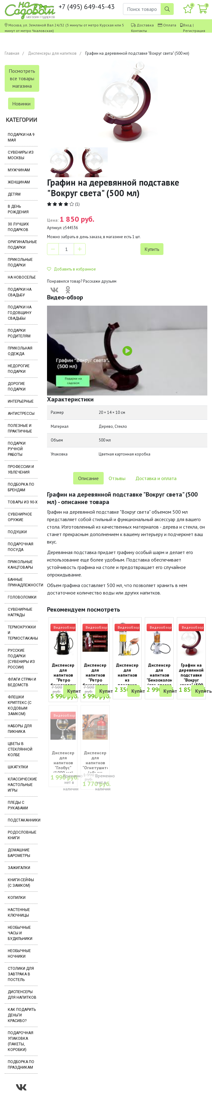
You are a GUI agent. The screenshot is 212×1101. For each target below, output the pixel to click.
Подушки (17, 532)
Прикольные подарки (20, 262)
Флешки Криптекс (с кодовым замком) (19, 705)
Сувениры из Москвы (21, 155)
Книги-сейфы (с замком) (21, 883)
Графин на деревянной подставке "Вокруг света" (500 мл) (191, 677)
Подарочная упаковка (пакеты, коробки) (20, 1041)
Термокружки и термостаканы (23, 633)
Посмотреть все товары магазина (22, 78)
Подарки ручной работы (17, 449)
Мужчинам (19, 170)
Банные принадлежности (23, 582)
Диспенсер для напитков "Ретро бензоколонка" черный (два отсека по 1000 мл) (65, 682)
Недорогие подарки (19, 369)
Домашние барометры (19, 853)
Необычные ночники (19, 954)
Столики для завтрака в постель (21, 974)
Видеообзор (64, 627)
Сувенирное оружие (20, 517)
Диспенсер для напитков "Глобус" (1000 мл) (63, 762)
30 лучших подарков (18, 227)
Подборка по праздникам (21, 1065)
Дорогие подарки (17, 386)
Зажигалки (19, 868)
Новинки (21, 103)
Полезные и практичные (20, 428)
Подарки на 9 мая (21, 137)
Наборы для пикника (20, 729)
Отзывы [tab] (117, 478)
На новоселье (22, 277)
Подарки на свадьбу (19, 292)
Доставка (145, 25)
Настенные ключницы (19, 913)
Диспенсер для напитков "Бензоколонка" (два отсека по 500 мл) (163, 677)
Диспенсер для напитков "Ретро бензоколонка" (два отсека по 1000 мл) (97, 680)
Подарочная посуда (20, 547)
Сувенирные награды (20, 612)
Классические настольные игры (22, 785)
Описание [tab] (88, 478)
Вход (187, 25)
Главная (12, 53)
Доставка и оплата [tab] (156, 478)
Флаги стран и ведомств (22, 682)
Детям (14, 194)
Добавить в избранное (71, 269)
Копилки (17, 897)
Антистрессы (21, 413)
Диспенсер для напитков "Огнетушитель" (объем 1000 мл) (98, 765)
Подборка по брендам (21, 487)
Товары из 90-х (23, 502)
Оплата (169, 25)
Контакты (139, 30)
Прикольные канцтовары (20, 565)
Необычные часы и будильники (20, 933)
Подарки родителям (19, 333)
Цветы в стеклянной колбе (20, 749)
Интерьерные (21, 401)
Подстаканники (23, 820)
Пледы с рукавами (18, 805)
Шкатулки (18, 767)
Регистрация (194, 30)
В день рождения (18, 209)
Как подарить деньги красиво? (22, 1015)
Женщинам (19, 182)
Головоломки (22, 597)
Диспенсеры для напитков (52, 53)
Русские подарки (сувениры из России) (21, 658)
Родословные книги (22, 835)
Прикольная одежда (20, 351)
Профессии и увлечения (21, 469)
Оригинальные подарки (22, 245)
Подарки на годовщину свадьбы (19, 313)
